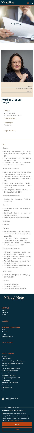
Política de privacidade (16, 420)
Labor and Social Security (9, 373)
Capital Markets (6, 358)
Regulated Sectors (7, 387)
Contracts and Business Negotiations (12, 363)
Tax (3, 390)
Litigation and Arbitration (9, 375)
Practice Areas (8, 353)
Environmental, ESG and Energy (11, 368)
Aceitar (17, 424)
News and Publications (11, 327)
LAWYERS (5, 321)
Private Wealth (6, 380)
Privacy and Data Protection (10, 382)
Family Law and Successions (10, 370)
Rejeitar (17, 429)
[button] (28, 2)
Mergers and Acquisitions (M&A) (11, 378)
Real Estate (5, 385)
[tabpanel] (17, 217)
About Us (5, 308)
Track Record (7, 343)
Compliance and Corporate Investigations (13, 361)
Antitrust (4, 356)
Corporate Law (6, 366)
